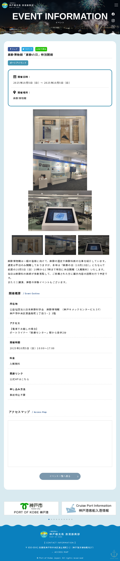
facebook (113, 14)
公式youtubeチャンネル (113, 33)
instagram (113, 20)
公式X (113, 27)
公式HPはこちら (19, 379)
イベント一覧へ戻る (60, 476)
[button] (48, 519)
